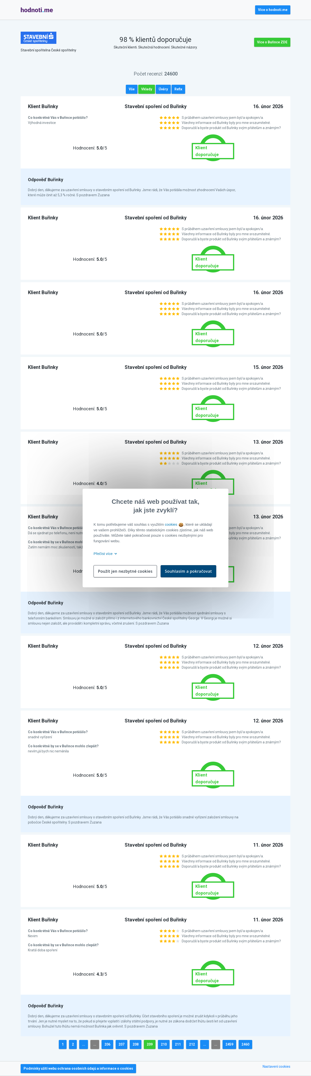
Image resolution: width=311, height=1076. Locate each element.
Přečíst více (104, 554)
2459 (229, 1044)
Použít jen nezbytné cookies (125, 571)
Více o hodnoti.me (272, 10)
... (83, 1044)
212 (192, 1044)
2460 (245, 1044)
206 (107, 1044)
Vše (132, 89)
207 (121, 1044)
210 (164, 1044)
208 (135, 1044)
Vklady (146, 89)
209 (150, 1044)
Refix (178, 89)
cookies (174, 524)
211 (178, 1044)
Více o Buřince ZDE (272, 42)
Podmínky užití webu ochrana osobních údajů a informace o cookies (78, 1068)
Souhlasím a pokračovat (188, 571)
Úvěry (163, 89)
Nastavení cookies (276, 1066)
